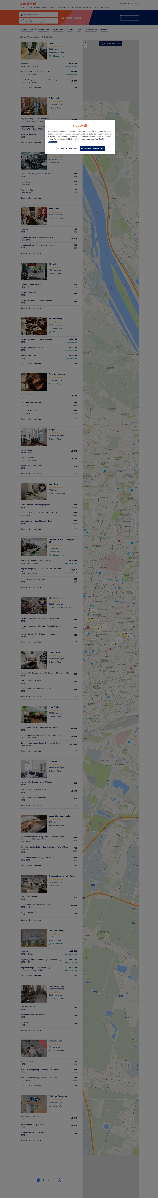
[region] (80, 137)
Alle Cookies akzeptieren (92, 148)
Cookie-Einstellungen (67, 148)
